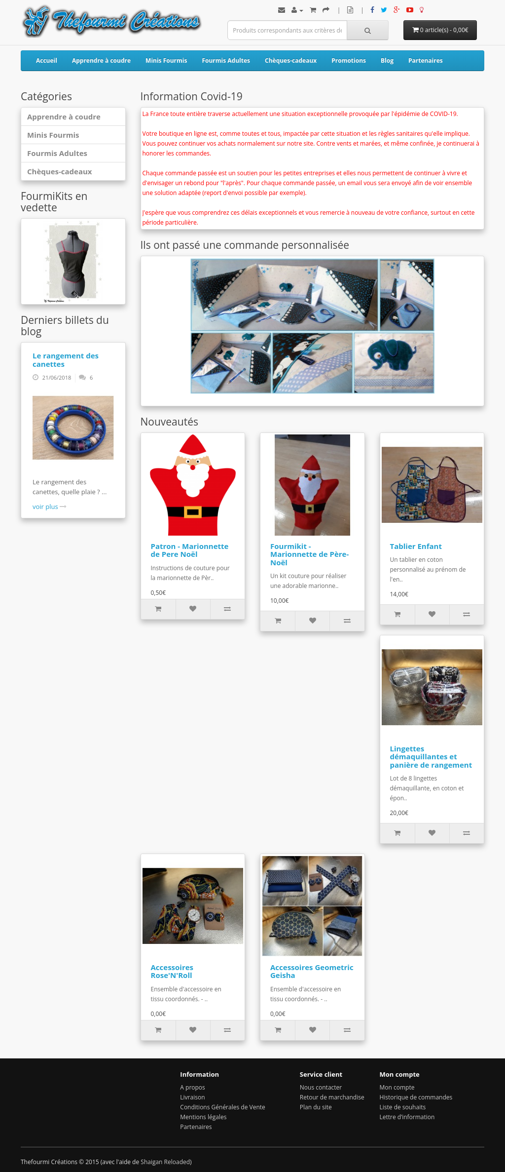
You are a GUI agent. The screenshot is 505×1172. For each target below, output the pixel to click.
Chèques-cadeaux (291, 60)
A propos (192, 1087)
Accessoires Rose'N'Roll (172, 971)
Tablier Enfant (416, 546)
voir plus (50, 506)
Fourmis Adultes (226, 60)
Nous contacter (321, 1087)
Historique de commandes (415, 1097)
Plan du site (316, 1107)
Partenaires (425, 60)
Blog (387, 60)
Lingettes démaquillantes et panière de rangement (431, 756)
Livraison (192, 1097)
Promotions (348, 60)
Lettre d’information (406, 1117)
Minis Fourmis (166, 60)
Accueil (46, 60)
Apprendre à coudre (101, 60)
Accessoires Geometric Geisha (312, 971)
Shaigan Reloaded (165, 1162)
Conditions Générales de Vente (222, 1107)
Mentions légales (203, 1117)
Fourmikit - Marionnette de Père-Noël (309, 554)
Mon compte (396, 1087)
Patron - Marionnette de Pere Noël (190, 550)
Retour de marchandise (332, 1097)
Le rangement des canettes (66, 360)
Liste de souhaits (402, 1107)
